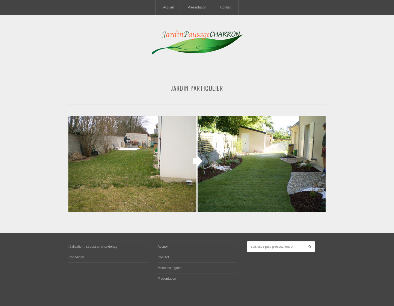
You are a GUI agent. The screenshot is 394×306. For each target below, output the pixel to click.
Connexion (76, 257)
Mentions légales (170, 268)
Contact (225, 7)
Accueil (168, 7)
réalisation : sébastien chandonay (92, 247)
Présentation (197, 7)
